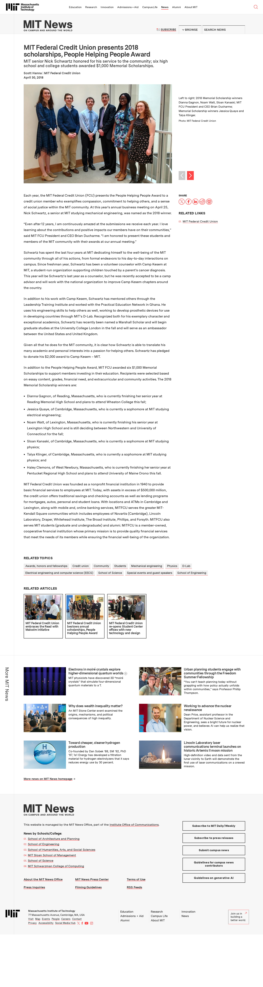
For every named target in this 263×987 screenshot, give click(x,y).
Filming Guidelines (88, 887)
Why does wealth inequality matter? (95, 706)
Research (91, 7)
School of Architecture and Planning (54, 838)
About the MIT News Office (43, 879)
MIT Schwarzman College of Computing (56, 866)
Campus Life (149, 7)
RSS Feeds (134, 887)
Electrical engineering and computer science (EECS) (59, 573)
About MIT (191, 7)
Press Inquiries (34, 887)
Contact (77, 919)
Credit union (80, 566)
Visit (31, 919)
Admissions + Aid (128, 7)
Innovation (107, 7)
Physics (172, 566)
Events (46, 919)
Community (101, 566)
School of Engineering (191, 573)
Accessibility (46, 923)
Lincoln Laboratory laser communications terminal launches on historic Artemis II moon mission (212, 746)
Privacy (32, 923)
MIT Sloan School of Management (52, 855)
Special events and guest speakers (149, 573)
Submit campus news (214, 850)
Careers (65, 919)
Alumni (176, 7)
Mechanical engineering (146, 566)
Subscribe (168, 29)
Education (75, 7)
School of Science (110, 573)
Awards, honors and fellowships (46, 566)
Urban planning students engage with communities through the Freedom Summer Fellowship (212, 673)
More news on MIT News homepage (48, 779)
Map (37, 919)
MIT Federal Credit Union (200, 221)
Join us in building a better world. (239, 917)
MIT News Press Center (92, 879)
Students (120, 566)
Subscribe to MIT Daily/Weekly (213, 826)
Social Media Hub (65, 923)
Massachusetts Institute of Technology (51, 910)
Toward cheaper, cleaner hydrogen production (94, 745)
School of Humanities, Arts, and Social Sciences (61, 849)
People (56, 919)
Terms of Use (136, 879)
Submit (241, 30)
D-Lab (186, 566)
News (164, 7)
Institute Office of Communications (134, 824)
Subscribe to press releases (213, 838)
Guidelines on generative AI (214, 878)
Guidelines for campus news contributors (214, 864)
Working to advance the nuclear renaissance (207, 708)
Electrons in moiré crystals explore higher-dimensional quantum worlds (95, 671)
